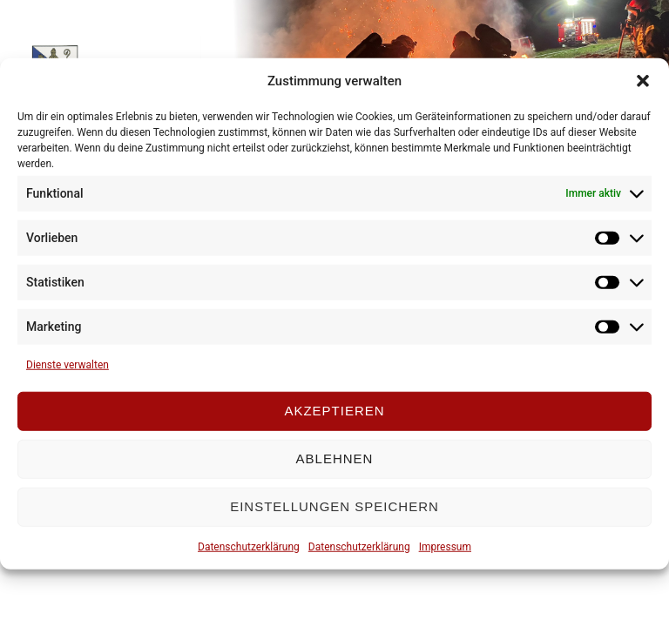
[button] (643, 81)
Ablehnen (335, 458)
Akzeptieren (334, 410)
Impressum (445, 546)
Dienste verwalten (67, 364)
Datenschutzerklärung (249, 546)
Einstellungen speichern (334, 506)
